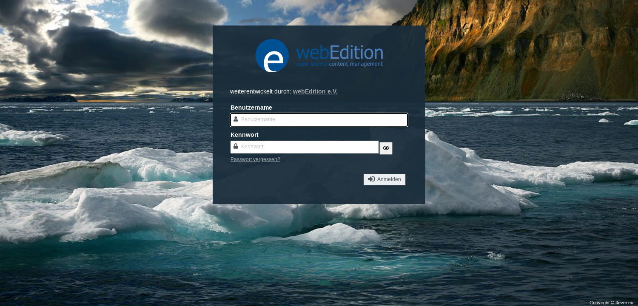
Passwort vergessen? (255, 159)
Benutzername (251, 108)
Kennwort (245, 135)
